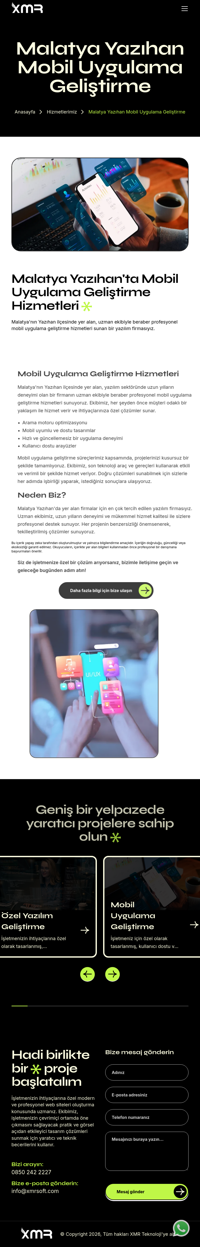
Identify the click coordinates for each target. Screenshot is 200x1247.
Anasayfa (25, 112)
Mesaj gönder (152, 1191)
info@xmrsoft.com (35, 1191)
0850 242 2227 (31, 1172)
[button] (87, 974)
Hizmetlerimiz (62, 112)
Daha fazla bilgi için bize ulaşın (116, 590)
